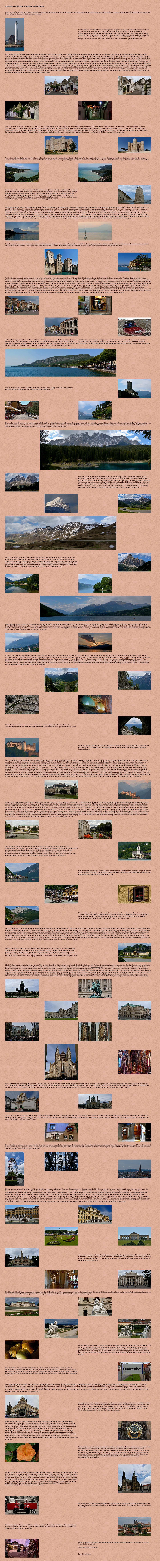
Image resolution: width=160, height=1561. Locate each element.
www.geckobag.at (96, 967)
